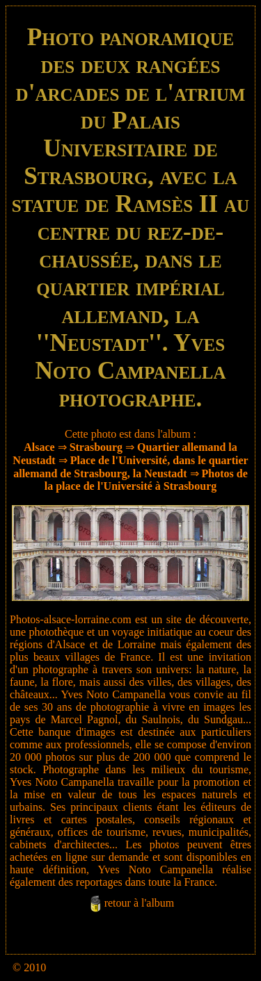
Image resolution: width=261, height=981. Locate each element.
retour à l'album (139, 903)
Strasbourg (96, 447)
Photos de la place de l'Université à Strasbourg (146, 480)
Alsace (39, 447)
